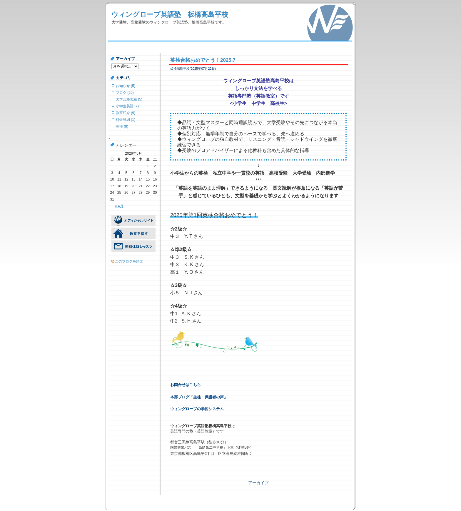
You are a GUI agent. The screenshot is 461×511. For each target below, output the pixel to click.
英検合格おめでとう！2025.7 (202, 60)
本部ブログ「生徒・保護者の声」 (199, 397)
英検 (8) (122, 126)
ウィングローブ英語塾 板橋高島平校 (169, 14)
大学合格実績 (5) (129, 99)
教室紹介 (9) (125, 113)
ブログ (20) (125, 93)
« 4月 (119, 206)
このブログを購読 (129, 261)
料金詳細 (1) (125, 120)
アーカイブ (258, 482)
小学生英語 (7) (127, 106)
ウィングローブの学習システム (197, 409)
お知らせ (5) (125, 86)
